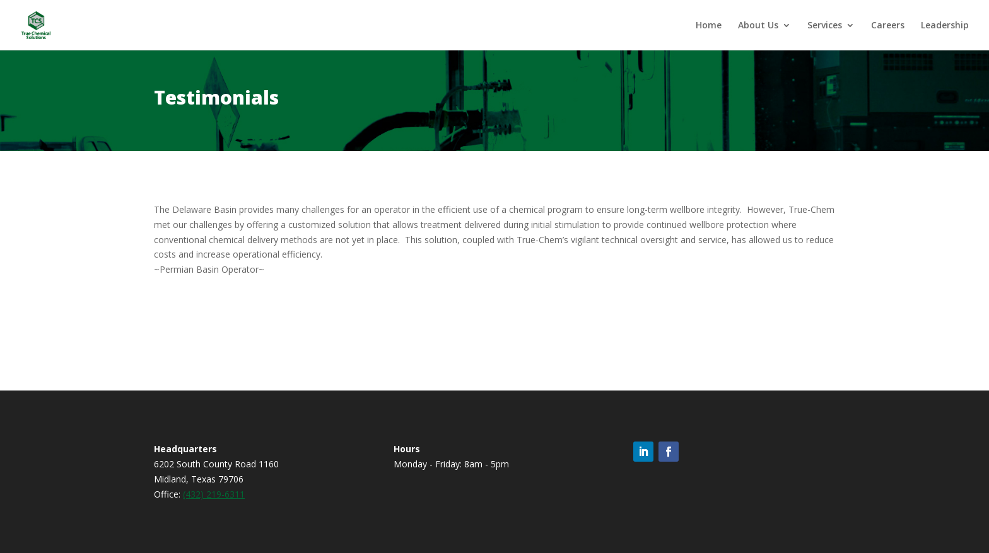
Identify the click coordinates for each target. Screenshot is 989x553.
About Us (758, 26)
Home (709, 26)
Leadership (945, 26)
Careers (887, 26)
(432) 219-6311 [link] (214, 494)
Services (824, 26)
